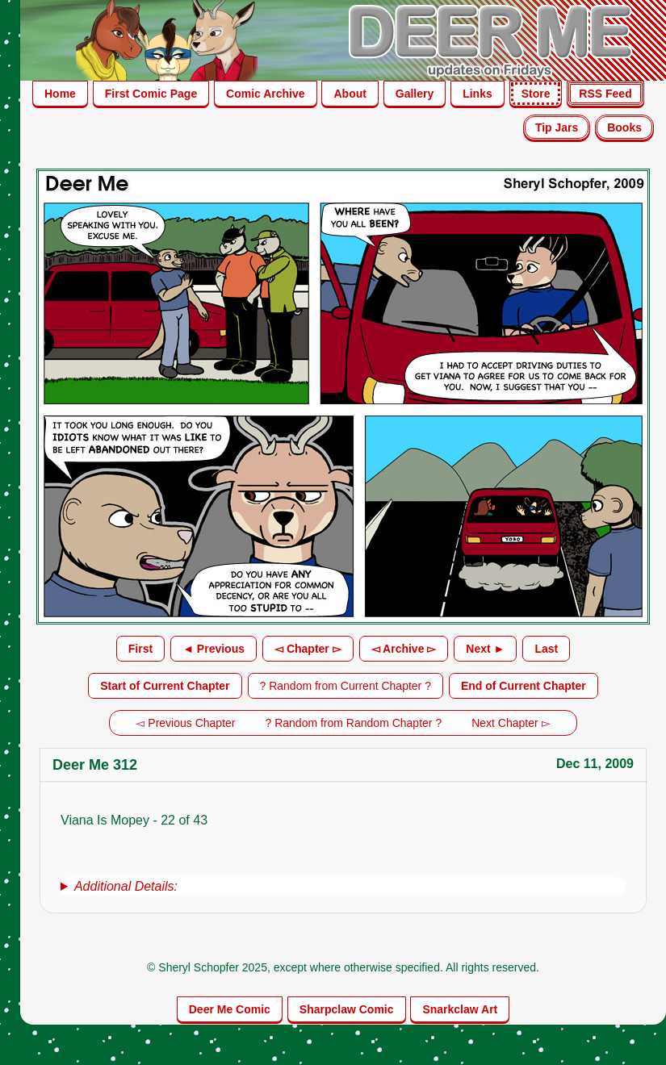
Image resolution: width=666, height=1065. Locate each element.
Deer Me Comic (229, 1009)
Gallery (415, 93)
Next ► (485, 648)
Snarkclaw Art (459, 1009)
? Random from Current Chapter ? (345, 685)
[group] (343, 886)
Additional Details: (126, 886)
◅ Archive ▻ (404, 648)
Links (477, 93)
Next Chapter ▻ (510, 722)
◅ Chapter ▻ (307, 648)
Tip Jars (556, 127)
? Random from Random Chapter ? (354, 722)
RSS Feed (605, 93)
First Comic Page (151, 93)
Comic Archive (265, 93)
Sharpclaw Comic (346, 1009)
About (349, 93)
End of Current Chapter (523, 685)
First (140, 648)
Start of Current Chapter (164, 685)
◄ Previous (213, 648)
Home (60, 93)
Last (546, 648)
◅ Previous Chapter (185, 722)
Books (624, 127)
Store (536, 93)
